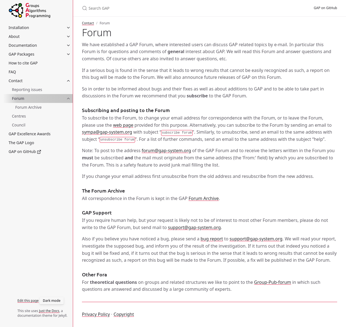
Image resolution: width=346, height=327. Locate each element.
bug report (212, 239)
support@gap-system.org (194, 227)
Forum (18, 98)
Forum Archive (28, 107)
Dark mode (52, 300)
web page (123, 125)
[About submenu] (68, 36)
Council (18, 125)
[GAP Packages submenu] (68, 54)
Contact (88, 23)
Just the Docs (49, 310)
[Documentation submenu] (68, 45)
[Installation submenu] (68, 27)
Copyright (123, 314)
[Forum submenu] (68, 98)
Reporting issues (27, 89)
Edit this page (28, 300)
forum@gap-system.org (166, 150)
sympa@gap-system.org (107, 132)
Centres (19, 116)
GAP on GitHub (325, 8)
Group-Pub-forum (272, 282)
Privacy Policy (96, 314)
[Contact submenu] (68, 80)
